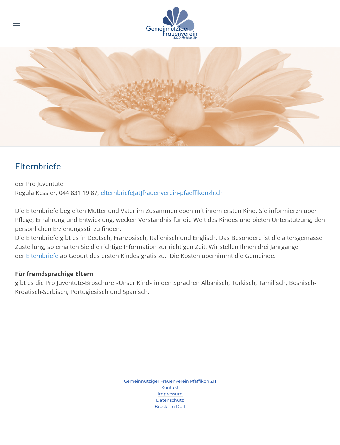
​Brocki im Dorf (170, 406)
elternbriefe (117, 193)
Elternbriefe (42, 256)
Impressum (170, 393)
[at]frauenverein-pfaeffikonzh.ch (178, 193)
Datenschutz (170, 400)
